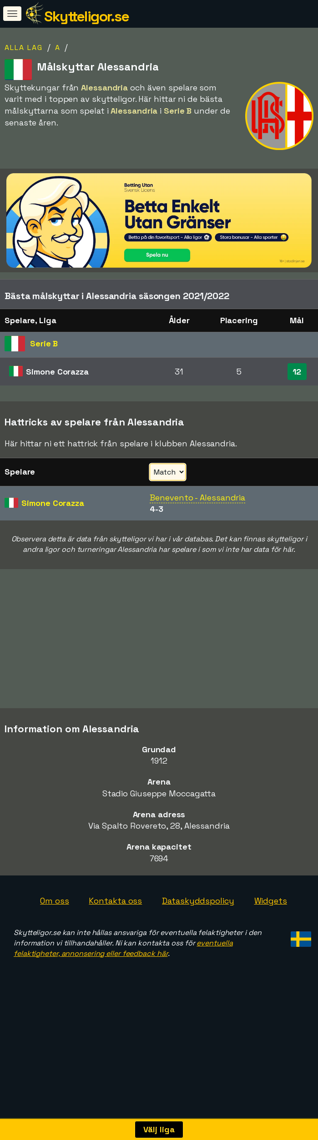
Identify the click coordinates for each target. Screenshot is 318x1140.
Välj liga (158, 1129)
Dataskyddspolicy (198, 926)
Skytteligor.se (86, 16)
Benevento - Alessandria (197, 497)
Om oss (54, 926)
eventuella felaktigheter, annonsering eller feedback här (123, 974)
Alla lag (24, 47)
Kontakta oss (115, 926)
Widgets (270, 926)
